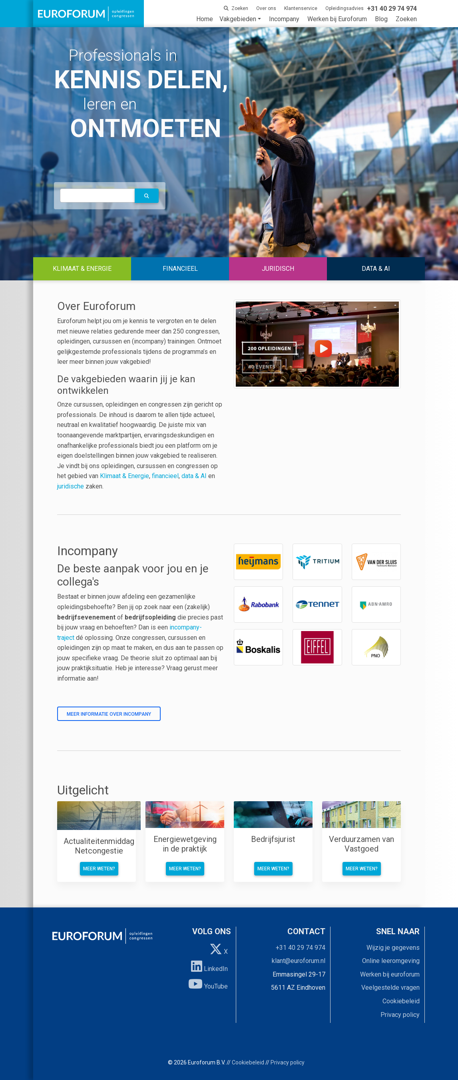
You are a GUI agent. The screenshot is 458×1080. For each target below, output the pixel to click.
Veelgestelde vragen (390, 987)
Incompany (284, 19)
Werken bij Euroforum (337, 19)
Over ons (266, 8)
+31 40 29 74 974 (300, 947)
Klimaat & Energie (124, 476)
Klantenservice (300, 8)
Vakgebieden (237, 19)
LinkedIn (209, 966)
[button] (147, 196)
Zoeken (406, 19)
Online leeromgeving (391, 961)
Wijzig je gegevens (393, 947)
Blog (381, 19)
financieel (165, 476)
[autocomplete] (97, 195)
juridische (70, 486)
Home (204, 19)
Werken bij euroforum (390, 974)
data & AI (194, 476)
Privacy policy (400, 1014)
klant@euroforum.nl (298, 961)
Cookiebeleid (401, 1001)
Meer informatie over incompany (109, 714)
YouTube (208, 983)
